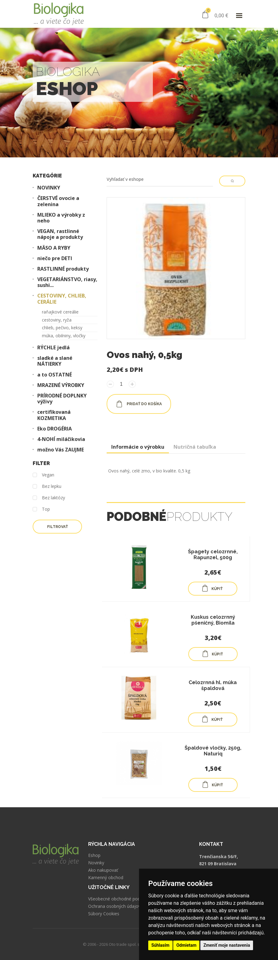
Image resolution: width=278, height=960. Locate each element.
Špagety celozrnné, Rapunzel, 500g (213, 554)
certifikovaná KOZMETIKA (54, 415)
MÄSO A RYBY (53, 248)
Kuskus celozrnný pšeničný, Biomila (213, 620)
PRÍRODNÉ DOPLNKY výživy (62, 399)
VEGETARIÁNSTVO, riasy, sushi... (67, 282)
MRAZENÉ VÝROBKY (60, 385)
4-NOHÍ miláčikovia (61, 439)
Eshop (94, 855)
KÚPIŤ (212, 588)
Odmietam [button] (186, 945)
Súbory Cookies (103, 914)
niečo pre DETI (54, 258)
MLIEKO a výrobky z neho (61, 218)
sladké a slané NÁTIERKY (54, 361)
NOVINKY (48, 188)
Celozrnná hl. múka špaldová (213, 685)
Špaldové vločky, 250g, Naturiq (213, 751)
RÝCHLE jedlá (53, 348)
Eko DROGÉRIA (54, 429)
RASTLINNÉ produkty (63, 269)
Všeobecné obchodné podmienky (121, 899)
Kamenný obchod (105, 877)
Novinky (96, 863)
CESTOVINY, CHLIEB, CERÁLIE (61, 299)
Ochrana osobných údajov (114, 906)
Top (41, 509)
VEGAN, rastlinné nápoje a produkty (60, 234)
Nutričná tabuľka (195, 446)
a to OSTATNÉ (54, 375)
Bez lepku (47, 486)
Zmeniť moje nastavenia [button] (226, 945)
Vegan (43, 475)
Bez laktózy (49, 498)
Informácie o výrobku (137, 446)
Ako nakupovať (103, 870)
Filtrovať (57, 527)
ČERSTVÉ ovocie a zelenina (58, 201)
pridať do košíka (139, 404)
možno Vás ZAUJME (60, 450)
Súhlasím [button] (160, 945)
